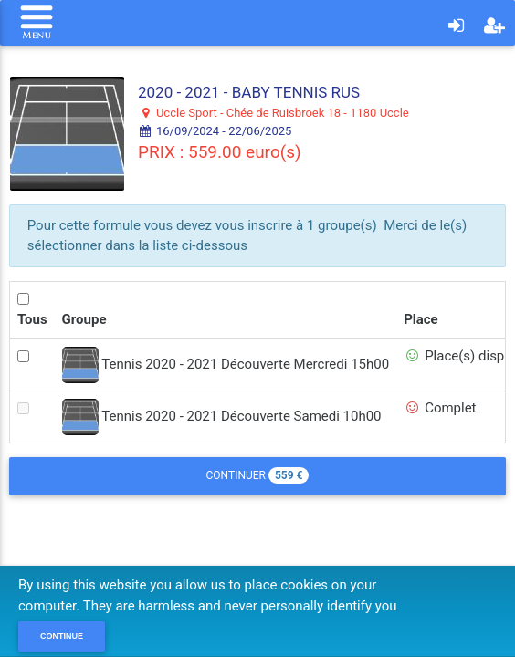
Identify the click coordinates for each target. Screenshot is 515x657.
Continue (61, 636)
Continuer (258, 475)
